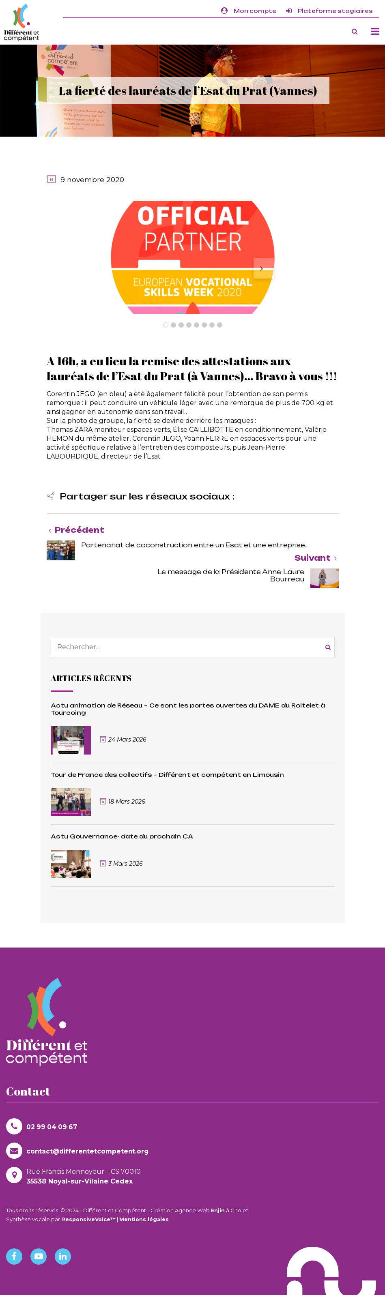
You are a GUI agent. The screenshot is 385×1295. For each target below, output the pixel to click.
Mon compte (248, 11)
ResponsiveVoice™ (89, 1219)
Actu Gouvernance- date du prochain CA (122, 836)
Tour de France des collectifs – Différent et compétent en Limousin (167, 774)
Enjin (218, 1210)
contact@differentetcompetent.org (79, 1151)
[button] (140, 497)
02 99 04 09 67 (42, 1126)
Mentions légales (146, 1219)
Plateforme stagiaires (329, 11)
